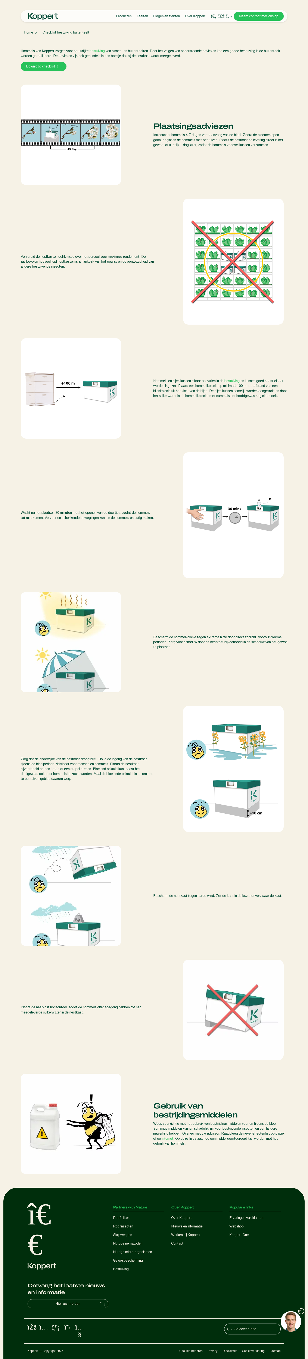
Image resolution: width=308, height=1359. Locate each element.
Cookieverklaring (253, 1351)
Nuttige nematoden (127, 1243)
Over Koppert (195, 16)
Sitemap (275, 1351)
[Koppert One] (221, 16)
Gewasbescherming (128, 1260)
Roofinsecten (123, 1226)
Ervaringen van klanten (246, 1218)
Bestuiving (121, 1269)
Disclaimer (230, 1351)
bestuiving (97, 51)
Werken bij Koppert (185, 1235)
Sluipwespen (122, 1235)
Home (28, 32)
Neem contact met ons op (259, 16)
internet (167, 1138)
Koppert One (239, 1235)
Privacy (213, 1351)
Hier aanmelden (81, 1303)
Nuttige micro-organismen (132, 1252)
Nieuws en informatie (187, 1226)
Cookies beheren (191, 1351)
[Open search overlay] (214, 16)
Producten (124, 16)
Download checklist (43, 66)
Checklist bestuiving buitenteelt (66, 32)
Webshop (236, 1226)
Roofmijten (121, 1218)
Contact (177, 1243)
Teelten (142, 16)
